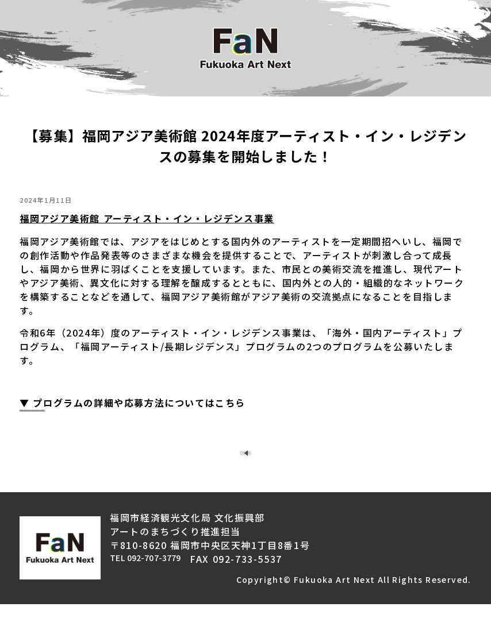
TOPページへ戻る (250, 466)
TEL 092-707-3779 (157, 585)
